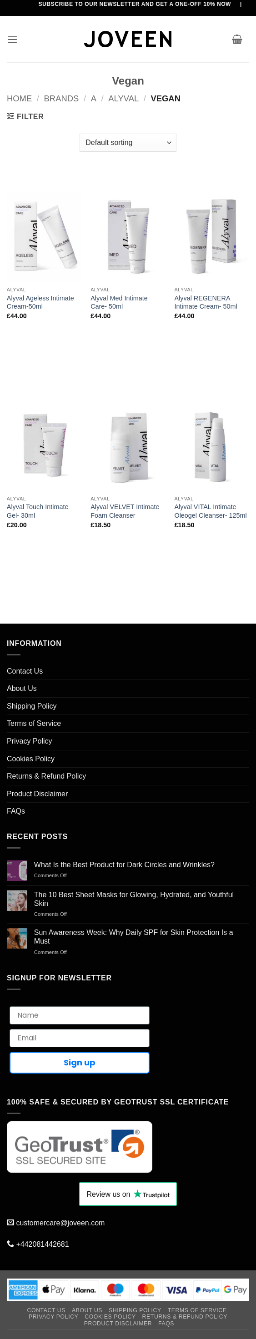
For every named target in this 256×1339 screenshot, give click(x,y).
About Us (22, 688)
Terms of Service (34, 723)
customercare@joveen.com (60, 1223)
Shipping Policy (31, 706)
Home (19, 98)
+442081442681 (42, 1244)
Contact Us (25, 671)
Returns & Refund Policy (46, 776)
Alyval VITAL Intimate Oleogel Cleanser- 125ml (210, 511)
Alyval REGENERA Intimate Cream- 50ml (205, 302)
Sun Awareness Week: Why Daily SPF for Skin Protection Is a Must (133, 937)
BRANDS (61, 98)
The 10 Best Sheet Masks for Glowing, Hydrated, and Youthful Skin (134, 899)
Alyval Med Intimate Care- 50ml (119, 302)
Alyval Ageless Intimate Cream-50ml (40, 302)
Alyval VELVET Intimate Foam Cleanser (124, 511)
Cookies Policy (31, 759)
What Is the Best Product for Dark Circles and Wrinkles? (124, 865)
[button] (12, 39)
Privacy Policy (29, 741)
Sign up (79, 1062)
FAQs (16, 811)
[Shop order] (128, 143)
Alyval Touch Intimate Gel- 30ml (38, 511)
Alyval (123, 98)
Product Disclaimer (37, 794)
